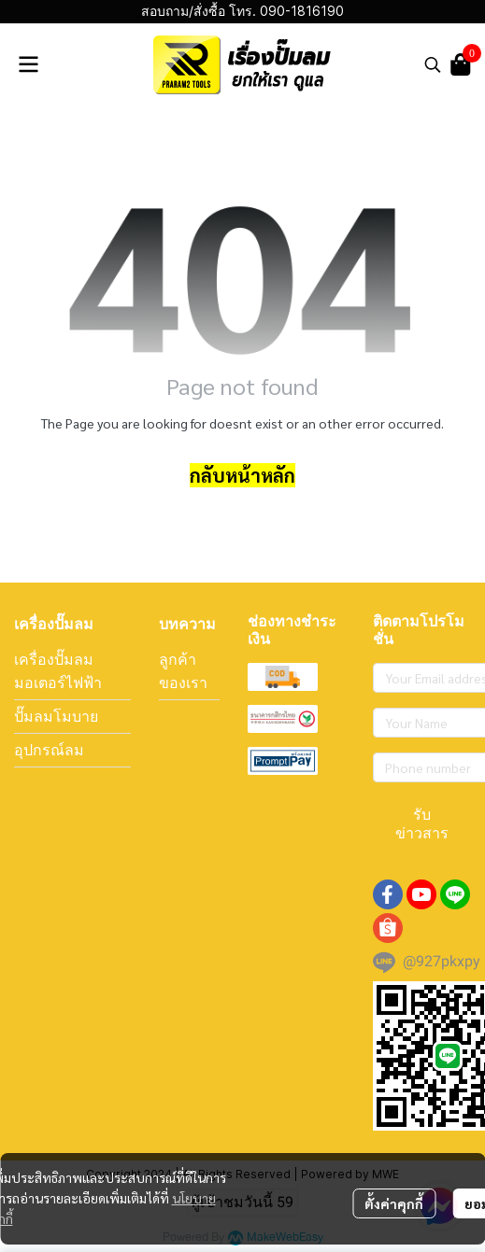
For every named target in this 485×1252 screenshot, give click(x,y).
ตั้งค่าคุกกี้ (393, 1203)
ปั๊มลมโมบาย (56, 716)
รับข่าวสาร (422, 824)
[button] (433, 64)
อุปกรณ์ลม (49, 749)
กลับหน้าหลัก (242, 475)
